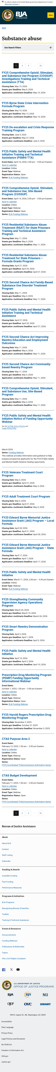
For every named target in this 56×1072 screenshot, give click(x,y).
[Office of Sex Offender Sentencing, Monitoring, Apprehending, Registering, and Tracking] (45, 1005)
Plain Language (7, 1027)
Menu (51, 15)
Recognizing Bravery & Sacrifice (15, 908)
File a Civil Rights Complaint (14, 958)
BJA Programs (8, 902)
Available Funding (9, 876)
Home (4, 28)
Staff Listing (7, 855)
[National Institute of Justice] (45, 996)
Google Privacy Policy (9, 428)
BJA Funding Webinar (18, 177)
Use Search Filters (12, 47)
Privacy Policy (7, 1033)
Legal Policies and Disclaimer (13, 1039)
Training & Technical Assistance (15, 920)
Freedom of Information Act (12, 1050)
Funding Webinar (16, 452)
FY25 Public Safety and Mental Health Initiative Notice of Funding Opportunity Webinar (27, 418)
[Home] (21, 15)
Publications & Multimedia (13, 946)
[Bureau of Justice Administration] (10, 996)
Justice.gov (6, 1062)
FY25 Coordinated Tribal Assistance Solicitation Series (26, 765)
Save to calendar (9, 165)
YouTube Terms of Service (16, 426)
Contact (5, 849)
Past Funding (7, 881)
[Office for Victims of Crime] (28, 1006)
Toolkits (5, 914)
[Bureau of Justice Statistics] (28, 998)
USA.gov (4, 1056)
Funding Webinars (9, 941)
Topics (5, 953)
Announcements (9, 935)
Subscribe (6, 861)
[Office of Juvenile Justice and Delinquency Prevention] (11, 1006)
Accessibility (6, 1021)
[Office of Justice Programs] (8, 15)
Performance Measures (12, 888)
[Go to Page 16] (40, 65)
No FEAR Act (6, 1045)
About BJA (6, 843)
